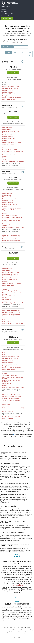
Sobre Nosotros (15, 634)
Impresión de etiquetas (8, 92)
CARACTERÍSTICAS (6, 7)
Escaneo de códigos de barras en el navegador (11, 155)
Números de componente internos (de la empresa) (12, 152)
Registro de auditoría (7, 411)
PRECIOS (3, 9)
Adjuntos (4, 160)
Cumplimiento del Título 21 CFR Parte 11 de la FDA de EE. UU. (12, 417)
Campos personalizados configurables (11, 97)
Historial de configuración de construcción (13, 161)
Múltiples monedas (7, 129)
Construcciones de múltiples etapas (11, 238)
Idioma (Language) (7, 13)
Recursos (26, 629)
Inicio (5, 627)
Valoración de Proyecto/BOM (9, 149)
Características (21, 627)
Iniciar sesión (5, 16)
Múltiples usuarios (7, 127)
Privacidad (27, 632)
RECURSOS (4, 11)
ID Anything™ (5, 96)
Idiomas (5, 629)
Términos (20, 632)
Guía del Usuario (13, 629)
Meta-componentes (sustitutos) (10, 88)
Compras (4, 148)
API (21, 629)
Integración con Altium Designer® (11, 235)
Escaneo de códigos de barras (9, 94)
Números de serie (6, 321)
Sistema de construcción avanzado (11, 240)
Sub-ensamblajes (6, 158)
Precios (28, 627)
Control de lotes (6, 320)
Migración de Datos (17, 585)
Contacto (23, 634)
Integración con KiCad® (8, 99)
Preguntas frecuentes (11, 632)
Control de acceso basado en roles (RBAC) (13, 323)
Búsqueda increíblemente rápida (10, 86)
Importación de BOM (7, 90)
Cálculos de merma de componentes (11, 237)
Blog (31, 629)
